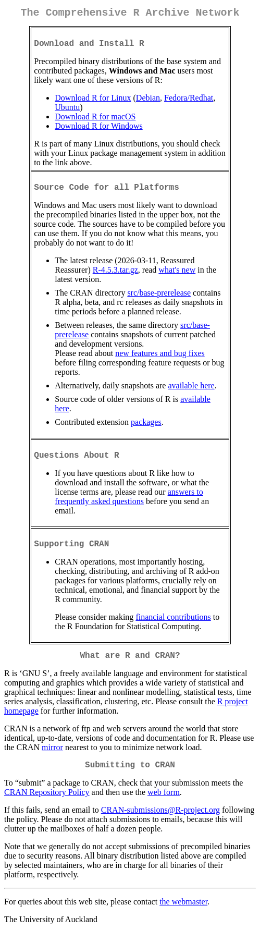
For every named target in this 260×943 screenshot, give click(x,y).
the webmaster (183, 916)
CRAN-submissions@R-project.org (160, 824)
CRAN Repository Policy (47, 806)
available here (191, 391)
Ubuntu (67, 111)
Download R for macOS (95, 120)
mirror (52, 759)
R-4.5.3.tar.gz (115, 276)
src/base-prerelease (159, 299)
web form (163, 806)
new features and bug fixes (160, 359)
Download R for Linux (93, 101)
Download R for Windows (98, 130)
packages (146, 428)
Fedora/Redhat (188, 101)
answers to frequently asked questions (129, 505)
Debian (148, 101)
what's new (176, 276)
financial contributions (173, 627)
